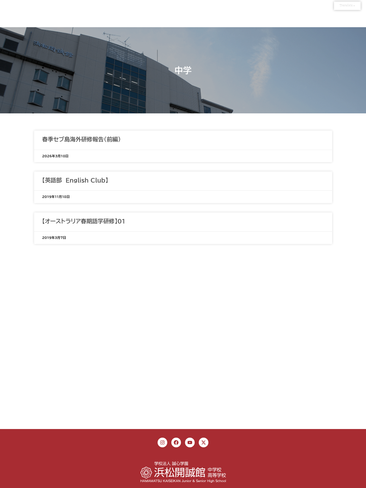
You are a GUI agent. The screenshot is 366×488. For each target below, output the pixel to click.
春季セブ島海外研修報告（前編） (81, 139)
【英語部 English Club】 (75, 180)
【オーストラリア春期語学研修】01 (84, 221)
